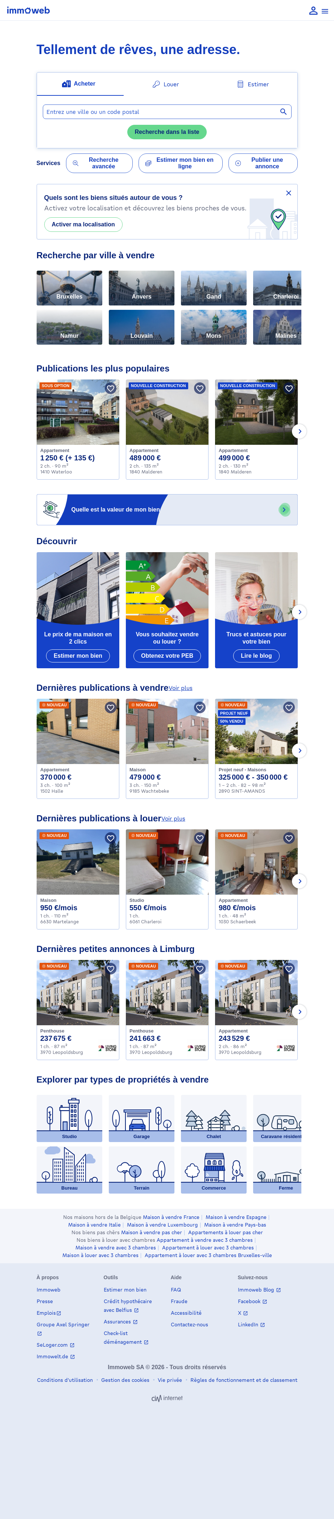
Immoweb (49, 1289)
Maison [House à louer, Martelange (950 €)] (48, 900)
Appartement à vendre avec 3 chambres (205, 1240)
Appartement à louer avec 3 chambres (208, 1248)
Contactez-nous (189, 1324)
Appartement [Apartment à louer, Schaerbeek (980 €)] (233, 900)
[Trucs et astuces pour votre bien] (256, 610)
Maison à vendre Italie (94, 1225)
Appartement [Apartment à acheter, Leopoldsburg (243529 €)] (233, 1031)
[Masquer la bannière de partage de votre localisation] (288, 193)
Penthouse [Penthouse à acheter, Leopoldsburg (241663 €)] (141, 1031)
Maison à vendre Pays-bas (235, 1225)
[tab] (80, 84)
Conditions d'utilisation (65, 1379)
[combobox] (167, 112)
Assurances (118, 1321)
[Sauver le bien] (110, 388)
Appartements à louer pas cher (225, 1232)
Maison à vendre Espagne (236, 1217)
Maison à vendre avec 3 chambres (115, 1248)
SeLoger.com (53, 1344)
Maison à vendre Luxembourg (162, 1225)
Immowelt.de (53, 1356)
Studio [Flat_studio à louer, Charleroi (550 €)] (136, 900)
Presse (45, 1301)
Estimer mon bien (125, 1289)
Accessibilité (186, 1312)
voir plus (181, 688)
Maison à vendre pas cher (151, 1232)
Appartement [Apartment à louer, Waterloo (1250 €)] (54, 450)
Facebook (250, 1301)
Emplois (46, 1312)
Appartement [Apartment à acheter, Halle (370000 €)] (54, 769)
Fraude (179, 1301)
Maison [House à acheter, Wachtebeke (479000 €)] (137, 769)
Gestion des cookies (124, 1379)
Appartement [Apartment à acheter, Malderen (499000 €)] (233, 450)
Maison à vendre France (171, 1217)
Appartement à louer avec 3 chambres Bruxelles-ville (208, 1255)
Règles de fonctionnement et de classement (243, 1379)
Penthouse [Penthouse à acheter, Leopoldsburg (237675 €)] (52, 1031)
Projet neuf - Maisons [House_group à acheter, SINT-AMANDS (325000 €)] (242, 769)
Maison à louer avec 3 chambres (100, 1255)
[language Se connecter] (313, 11)
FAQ (176, 1289)
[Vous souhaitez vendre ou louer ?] (167, 610)
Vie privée (169, 1379)
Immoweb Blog (257, 1289)
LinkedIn (249, 1324)
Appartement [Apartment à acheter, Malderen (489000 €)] (143, 450)
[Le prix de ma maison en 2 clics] (78, 610)
